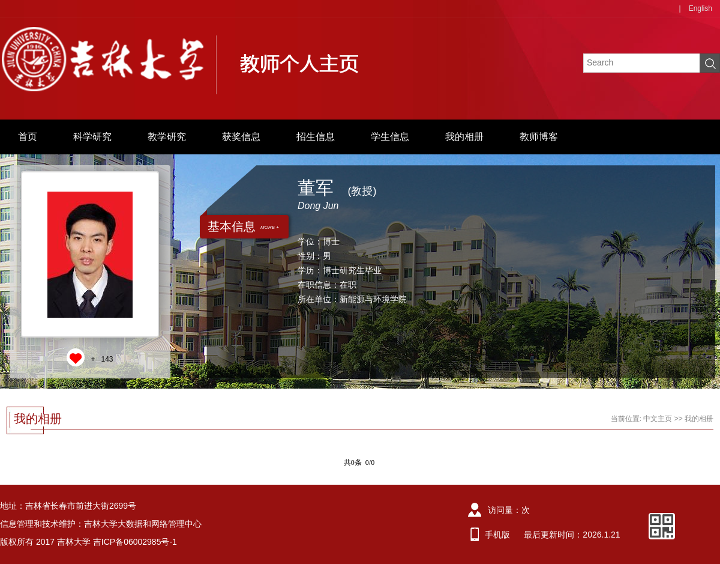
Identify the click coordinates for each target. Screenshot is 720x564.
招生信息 (315, 137)
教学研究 (167, 137)
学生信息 (390, 137)
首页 (27, 137)
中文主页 (657, 418)
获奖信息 (241, 137)
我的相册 (464, 137)
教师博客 (539, 137)
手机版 (497, 534)
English (700, 8)
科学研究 (92, 137)
